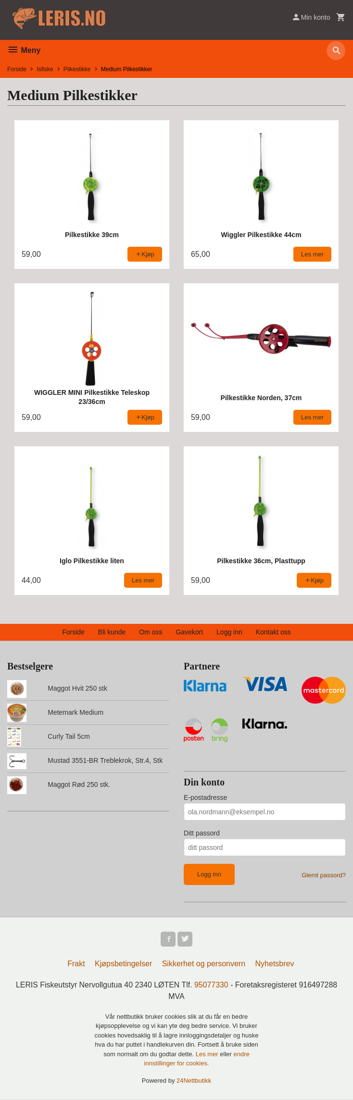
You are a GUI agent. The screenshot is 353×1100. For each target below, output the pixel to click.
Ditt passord (202, 833)
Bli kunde (112, 632)
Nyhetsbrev (274, 964)
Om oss (150, 632)
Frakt (76, 964)
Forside (16, 69)
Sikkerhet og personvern (203, 964)
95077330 (211, 985)
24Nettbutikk (193, 1081)
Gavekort (189, 632)
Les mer (208, 1054)
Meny (23, 50)
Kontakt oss (273, 632)
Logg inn (229, 632)
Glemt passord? (324, 875)
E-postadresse (205, 797)
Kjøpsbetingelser (123, 964)
